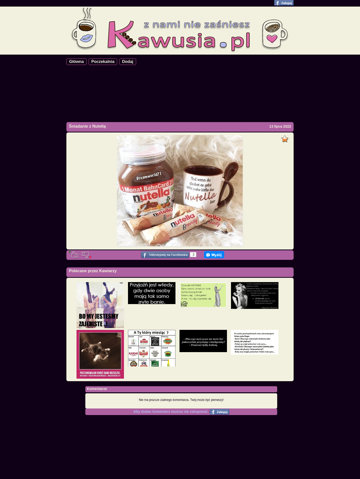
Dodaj (127, 61)
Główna (76, 61)
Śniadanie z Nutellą (87, 126)
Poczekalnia (103, 61)
